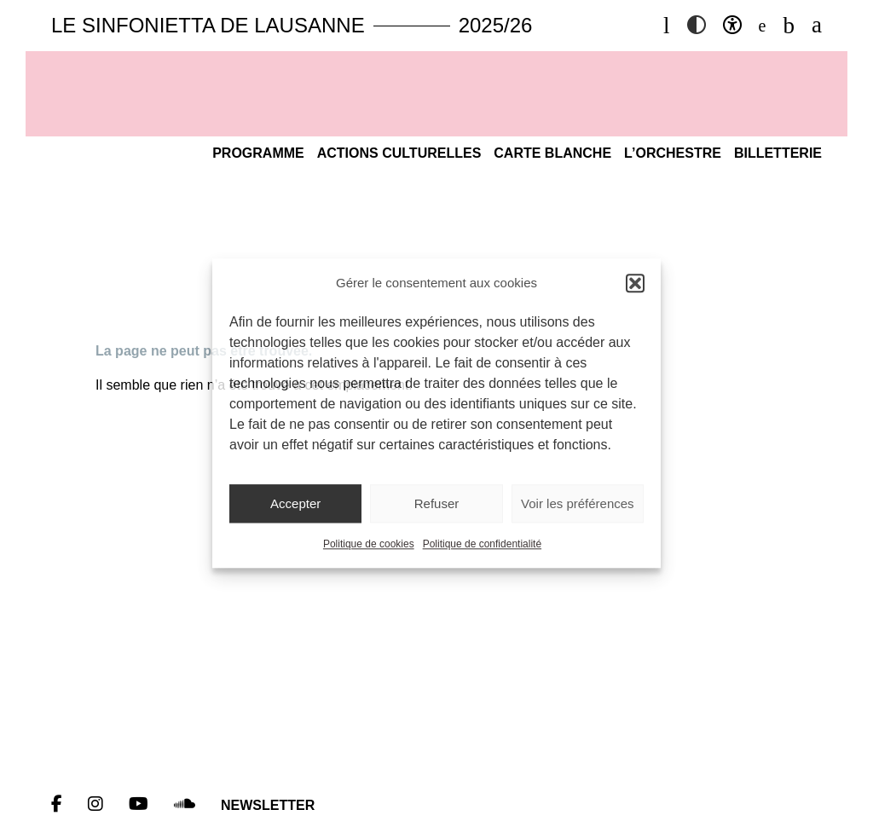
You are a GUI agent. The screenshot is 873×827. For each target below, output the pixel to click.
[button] (635, 283)
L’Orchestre (672, 153)
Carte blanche (552, 153)
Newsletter (268, 805)
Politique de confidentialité (482, 545)
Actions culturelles (399, 153)
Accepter (295, 503)
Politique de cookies (368, 545)
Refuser (437, 503)
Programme (258, 153)
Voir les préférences (577, 503)
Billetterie (778, 153)
